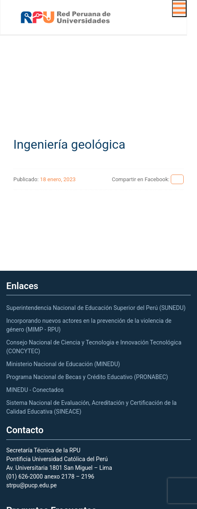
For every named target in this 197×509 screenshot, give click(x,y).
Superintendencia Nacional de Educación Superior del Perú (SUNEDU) (96, 307)
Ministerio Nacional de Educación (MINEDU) (63, 364)
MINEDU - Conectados (35, 390)
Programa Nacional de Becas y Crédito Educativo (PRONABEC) (87, 377)
